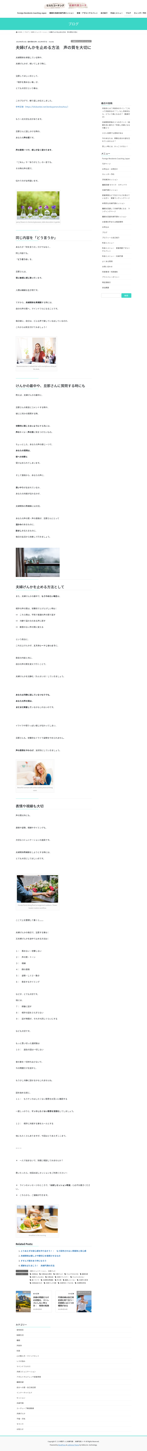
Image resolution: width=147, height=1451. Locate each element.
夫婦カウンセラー (63, 1277)
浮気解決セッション (110, 179)
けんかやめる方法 (72, 1274)
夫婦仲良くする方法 (66, 1283)
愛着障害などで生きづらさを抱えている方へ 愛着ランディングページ (116, 196)
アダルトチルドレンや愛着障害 (29, 1377)
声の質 (59, 1280)
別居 (18, 1350)
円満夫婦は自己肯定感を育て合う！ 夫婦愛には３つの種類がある (67, 1301)
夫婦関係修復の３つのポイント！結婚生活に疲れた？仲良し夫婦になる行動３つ (116, 125)
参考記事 (20, 106)
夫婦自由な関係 (46, 1274)
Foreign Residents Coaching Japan (116, 158)
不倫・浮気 (21, 1418)
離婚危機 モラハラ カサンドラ (114, 184)
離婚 (18, 1340)
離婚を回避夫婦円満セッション (114, 216)
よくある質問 (107, 261)
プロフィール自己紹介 (111, 237)
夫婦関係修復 (81, 1283)
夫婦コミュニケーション (81, 41)
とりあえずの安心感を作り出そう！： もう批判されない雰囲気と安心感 (53, 1250)
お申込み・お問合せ (110, 169)
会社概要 (105, 287)
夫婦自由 (35, 1274)
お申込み (105, 227)
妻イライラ (35, 1280)
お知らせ (20, 1429)
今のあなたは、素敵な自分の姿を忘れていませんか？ (116, 139)
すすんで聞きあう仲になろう (33, 1260)
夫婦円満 (20, 1403)
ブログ (104, 232)
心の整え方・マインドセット (28, 1356)
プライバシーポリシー (111, 277)
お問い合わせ (107, 266)
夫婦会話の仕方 (37, 1283)
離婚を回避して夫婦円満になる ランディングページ (116, 210)
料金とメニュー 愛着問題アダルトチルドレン (116, 249)
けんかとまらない (78, 1277)
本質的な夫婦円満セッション (113, 203)
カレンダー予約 (108, 174)
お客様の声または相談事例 (112, 222)
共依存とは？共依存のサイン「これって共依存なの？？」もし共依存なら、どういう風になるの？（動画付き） (116, 112)
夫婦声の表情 (83, 1280)
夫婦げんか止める (38, 1277)
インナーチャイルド (24, 1392)
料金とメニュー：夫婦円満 (112, 256)
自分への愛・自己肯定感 (26, 1387)
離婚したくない (70, 1280)
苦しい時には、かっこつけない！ (115, 146)
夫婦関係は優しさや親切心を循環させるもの (41, 1255)
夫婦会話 (50, 1277)
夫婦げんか (51, 1271)
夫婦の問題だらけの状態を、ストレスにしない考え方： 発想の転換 (41, 1301)
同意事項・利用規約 (110, 272)
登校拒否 (20, 1330)
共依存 (19, 1345)
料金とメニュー (108, 243)
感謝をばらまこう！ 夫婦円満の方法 (38, 1265)
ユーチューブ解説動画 (25, 1408)
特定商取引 (106, 282)
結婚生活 (20, 1335)
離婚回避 (85, 1274)
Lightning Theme (73, 1445)
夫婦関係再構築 (48, 1280)
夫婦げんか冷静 (51, 1283)
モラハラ (20, 1424)
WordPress (62, 1445)
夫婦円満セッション (110, 190)
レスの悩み (21, 1361)
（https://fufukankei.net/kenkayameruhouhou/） (46, 106)
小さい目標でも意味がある (112, 133)
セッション (21, 1398)
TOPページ (106, 163)
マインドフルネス (24, 1366)
